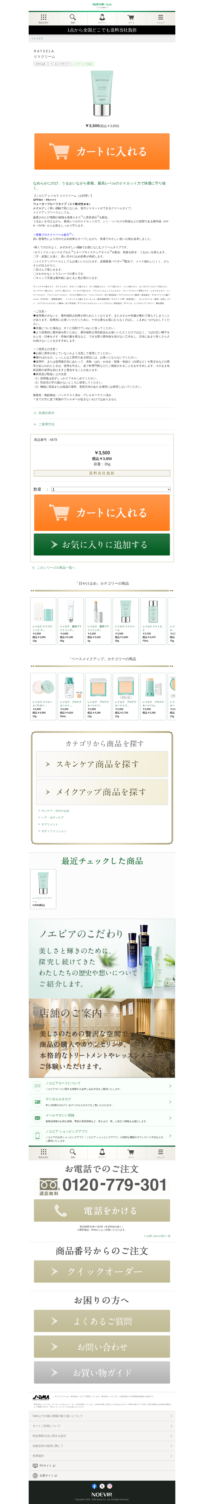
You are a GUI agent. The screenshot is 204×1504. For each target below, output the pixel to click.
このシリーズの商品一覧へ (56, 567)
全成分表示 (46, 413)
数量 (37, 489)
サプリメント (49, 824)
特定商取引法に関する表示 (49, 1435)
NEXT (33, 890)
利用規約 (38, 1455)
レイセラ (38, 38)
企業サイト (47, 1475)
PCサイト (46, 1465)
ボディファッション (54, 831)
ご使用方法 (46, 424)
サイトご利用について (47, 1426)
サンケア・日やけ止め (55, 810)
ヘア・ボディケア (52, 817)
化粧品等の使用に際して (48, 1445)
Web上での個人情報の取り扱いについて (58, 1416)
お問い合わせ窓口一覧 (159, 1236)
